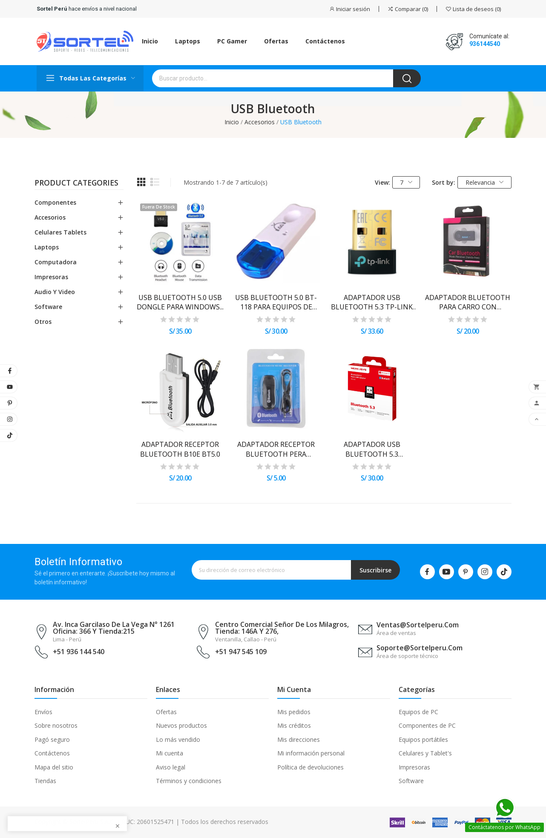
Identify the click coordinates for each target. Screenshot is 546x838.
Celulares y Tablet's (425, 753)
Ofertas (166, 712)
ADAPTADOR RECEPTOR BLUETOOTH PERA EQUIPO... (276, 449)
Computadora (55, 262)
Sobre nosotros (56, 725)
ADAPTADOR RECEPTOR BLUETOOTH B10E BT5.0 (180, 449)
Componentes (55, 202)
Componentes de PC (427, 725)
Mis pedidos (293, 712)
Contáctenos (52, 753)
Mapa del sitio (53, 767)
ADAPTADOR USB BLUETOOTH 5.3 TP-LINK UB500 (372, 302)
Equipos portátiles (423, 739)
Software (48, 307)
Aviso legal (170, 767)
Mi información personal (311, 753)
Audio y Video (54, 292)
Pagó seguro (52, 739)
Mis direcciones (298, 739)
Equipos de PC (418, 712)
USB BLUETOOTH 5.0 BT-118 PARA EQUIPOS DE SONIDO (276, 302)
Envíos (43, 712)
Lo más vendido (178, 739)
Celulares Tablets (60, 232)
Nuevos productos (181, 725)
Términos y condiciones (188, 781)
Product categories (76, 183)
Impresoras (51, 277)
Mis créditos (294, 725)
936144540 (484, 44)
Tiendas (45, 781)
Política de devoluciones (310, 767)
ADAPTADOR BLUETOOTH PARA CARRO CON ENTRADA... (467, 302)
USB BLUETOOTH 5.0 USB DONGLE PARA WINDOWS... (180, 302)
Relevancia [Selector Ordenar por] (485, 182)
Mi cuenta (169, 753)
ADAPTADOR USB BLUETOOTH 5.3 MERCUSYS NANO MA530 (372, 449)
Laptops (46, 247)
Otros (43, 321)
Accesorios (50, 217)
